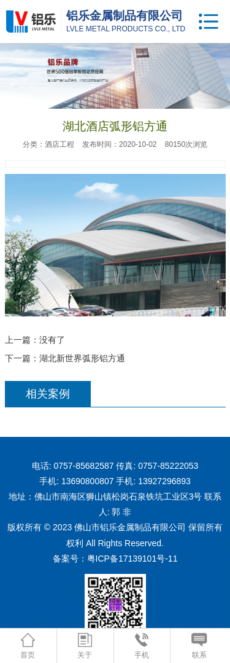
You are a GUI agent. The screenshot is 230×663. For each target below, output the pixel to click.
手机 (141, 646)
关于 (84, 646)
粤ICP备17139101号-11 (132, 558)
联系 (199, 646)
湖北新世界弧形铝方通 (82, 358)
